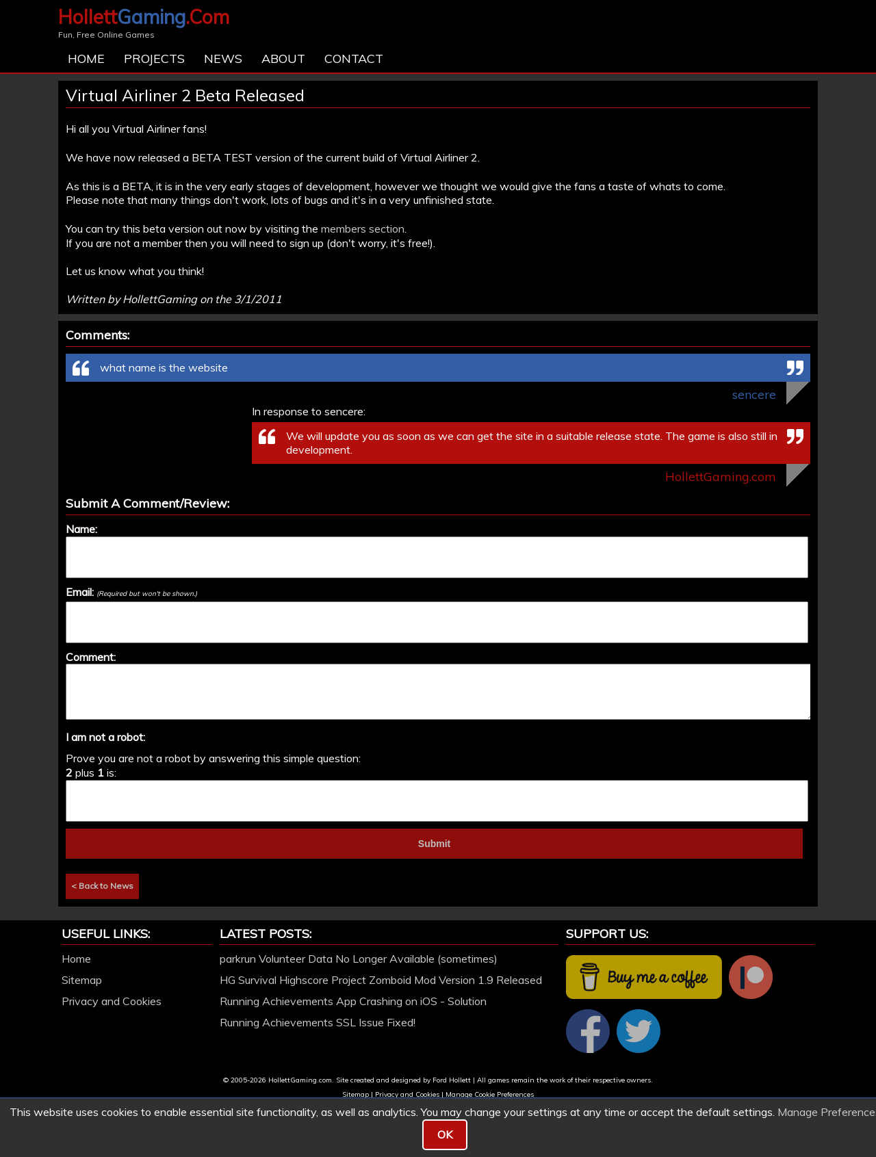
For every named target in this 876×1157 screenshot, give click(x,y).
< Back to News (102, 886)
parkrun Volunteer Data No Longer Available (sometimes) (359, 958)
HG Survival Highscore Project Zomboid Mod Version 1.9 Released (381, 980)
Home (86, 58)
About (283, 58)
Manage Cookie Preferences (490, 1094)
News (223, 58)
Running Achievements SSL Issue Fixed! (317, 1022)
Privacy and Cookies (112, 1001)
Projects (154, 58)
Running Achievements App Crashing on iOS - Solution (353, 1001)
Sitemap (82, 980)
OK (444, 1134)
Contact (353, 58)
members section (362, 228)
